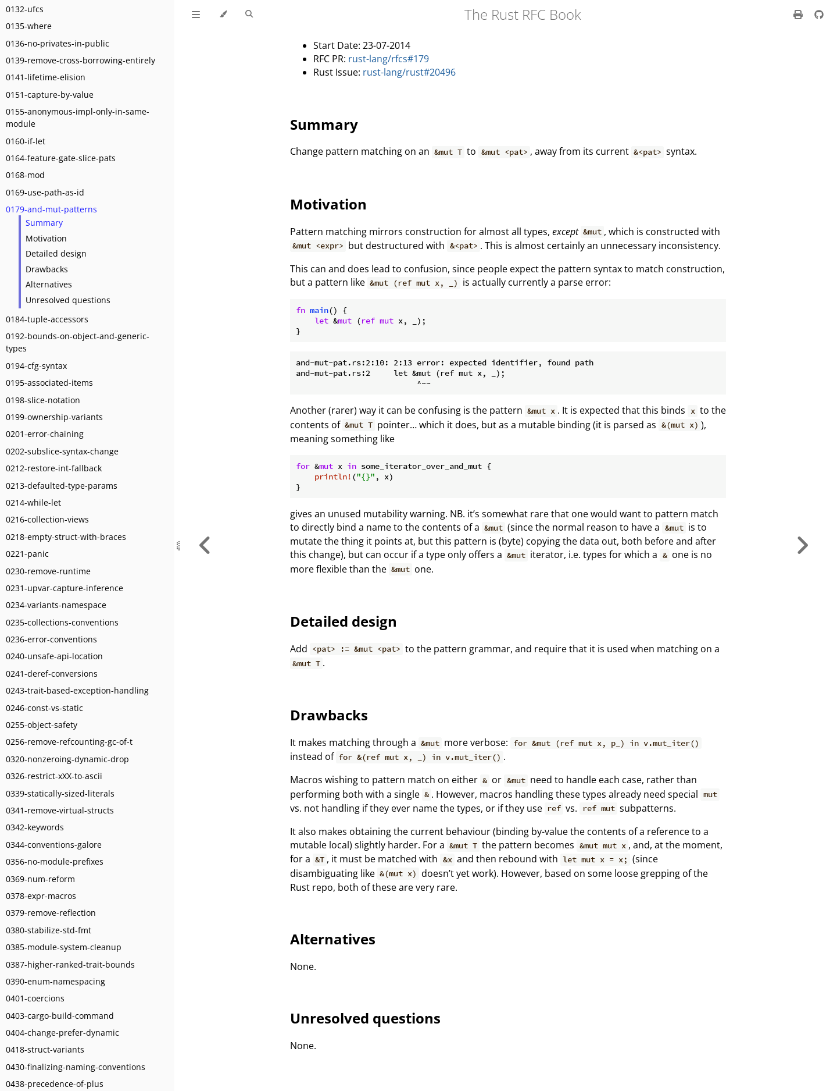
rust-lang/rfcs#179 (388, 58)
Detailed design (56, 253)
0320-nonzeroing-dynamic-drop (67, 759)
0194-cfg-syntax (36, 365)
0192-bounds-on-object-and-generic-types (77, 342)
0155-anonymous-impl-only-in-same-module (77, 117)
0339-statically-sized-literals (60, 793)
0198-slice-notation (43, 400)
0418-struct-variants (45, 1049)
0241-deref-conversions (52, 673)
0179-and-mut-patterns (51, 209)
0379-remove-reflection (51, 912)
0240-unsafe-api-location (54, 656)
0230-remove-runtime (48, 571)
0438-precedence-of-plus (54, 1083)
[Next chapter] (802, 545)
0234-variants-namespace (56, 604)
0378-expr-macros (41, 895)
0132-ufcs (25, 9)
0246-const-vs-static (44, 707)
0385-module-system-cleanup (63, 947)
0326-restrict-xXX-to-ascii (54, 775)
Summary (44, 222)
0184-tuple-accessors (47, 319)
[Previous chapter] (205, 545)
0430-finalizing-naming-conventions (75, 1066)
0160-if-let (25, 141)
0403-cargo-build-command (60, 1015)
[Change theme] (223, 14)
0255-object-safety (41, 724)
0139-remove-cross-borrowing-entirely (80, 60)
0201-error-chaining (45, 433)
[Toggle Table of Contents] (196, 14)
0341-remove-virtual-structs (60, 810)
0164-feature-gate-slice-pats (61, 158)
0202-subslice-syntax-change (62, 451)
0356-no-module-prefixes (54, 861)
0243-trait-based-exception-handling (77, 690)
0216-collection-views (47, 519)
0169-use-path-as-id (45, 192)
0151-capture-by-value (50, 94)
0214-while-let (33, 502)
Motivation (46, 238)
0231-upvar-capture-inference (64, 588)
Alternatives (49, 284)
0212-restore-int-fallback (54, 468)
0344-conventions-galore (54, 844)
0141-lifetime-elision (45, 77)
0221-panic (27, 553)
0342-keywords (35, 827)
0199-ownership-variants (54, 416)
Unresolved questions (68, 299)
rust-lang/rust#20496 (409, 72)
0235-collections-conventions (62, 622)
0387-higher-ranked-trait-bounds (70, 964)
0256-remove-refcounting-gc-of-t (69, 741)
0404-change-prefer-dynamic (62, 1032)
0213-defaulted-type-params (61, 485)
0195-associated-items (49, 382)
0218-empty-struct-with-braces (66, 536)
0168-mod (25, 174)
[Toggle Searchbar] (249, 14)
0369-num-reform (40, 878)
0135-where (29, 25)
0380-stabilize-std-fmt (48, 930)
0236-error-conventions (51, 639)
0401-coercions (35, 998)
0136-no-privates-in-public (57, 43)
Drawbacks (47, 269)
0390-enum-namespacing (55, 981)
